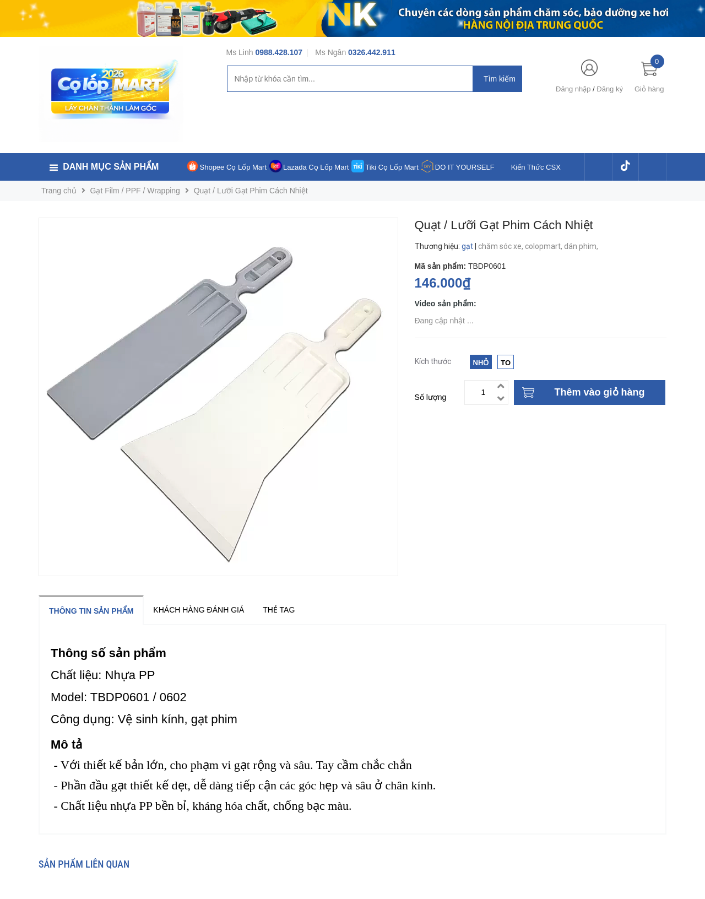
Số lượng (431, 397)
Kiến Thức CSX (536, 167)
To (506, 363)
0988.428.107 (278, 52)
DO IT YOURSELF (465, 167)
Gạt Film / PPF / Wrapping (135, 190)
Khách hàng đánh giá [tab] (198, 609)
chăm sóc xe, (501, 246)
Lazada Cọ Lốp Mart (316, 167)
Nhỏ (481, 363)
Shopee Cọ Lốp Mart (233, 167)
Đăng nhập (573, 89)
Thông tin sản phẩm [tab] (91, 610)
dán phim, (582, 246)
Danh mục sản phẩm (111, 166)
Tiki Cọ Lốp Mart (391, 167)
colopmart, (544, 246)
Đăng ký (609, 89)
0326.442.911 (371, 52)
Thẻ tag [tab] (279, 609)
